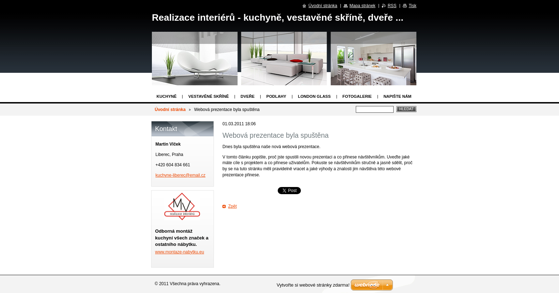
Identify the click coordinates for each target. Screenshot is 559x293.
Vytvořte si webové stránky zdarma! (313, 285)
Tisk (412, 5)
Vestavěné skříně (208, 96)
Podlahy (276, 96)
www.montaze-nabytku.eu (179, 251)
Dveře (248, 96)
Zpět (232, 206)
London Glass (314, 96)
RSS (392, 5)
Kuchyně (166, 96)
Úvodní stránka (170, 109)
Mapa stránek (362, 5)
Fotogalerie (357, 96)
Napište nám (397, 96)
